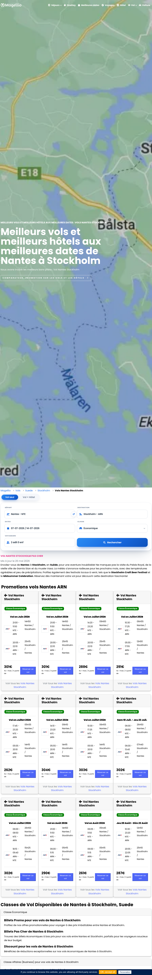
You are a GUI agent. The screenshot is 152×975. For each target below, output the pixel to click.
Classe (80, 521)
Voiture (144, 5)
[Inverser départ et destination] (74, 514)
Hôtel (121, 5)
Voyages (108, 5)
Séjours (54, 5)
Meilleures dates (88, 5)
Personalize (125, 972)
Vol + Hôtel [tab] (29, 497)
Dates (8, 521)
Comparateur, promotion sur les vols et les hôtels (46, 278)
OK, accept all (107, 972)
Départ (8, 507)
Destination (83, 507)
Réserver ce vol (27, 670)
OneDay (70, 5)
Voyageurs (10, 536)
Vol (131, 5)
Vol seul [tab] (9, 497)
